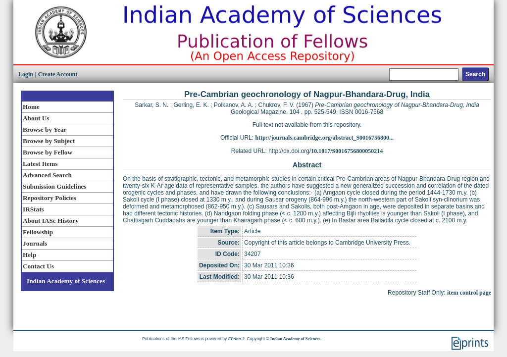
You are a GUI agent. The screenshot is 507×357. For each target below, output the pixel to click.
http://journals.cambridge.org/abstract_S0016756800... (324, 137)
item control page (469, 292)
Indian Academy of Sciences (66, 281)
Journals (35, 243)
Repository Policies (49, 198)
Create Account (57, 74)
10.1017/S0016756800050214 (347, 151)
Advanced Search (47, 175)
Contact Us (38, 266)
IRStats (33, 209)
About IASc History (51, 220)
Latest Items (40, 163)
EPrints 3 (236, 338)
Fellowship (38, 232)
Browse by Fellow (47, 152)
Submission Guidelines (55, 186)
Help (29, 254)
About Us (36, 118)
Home (31, 106)
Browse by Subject (49, 141)
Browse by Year (44, 129)
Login (25, 74)
